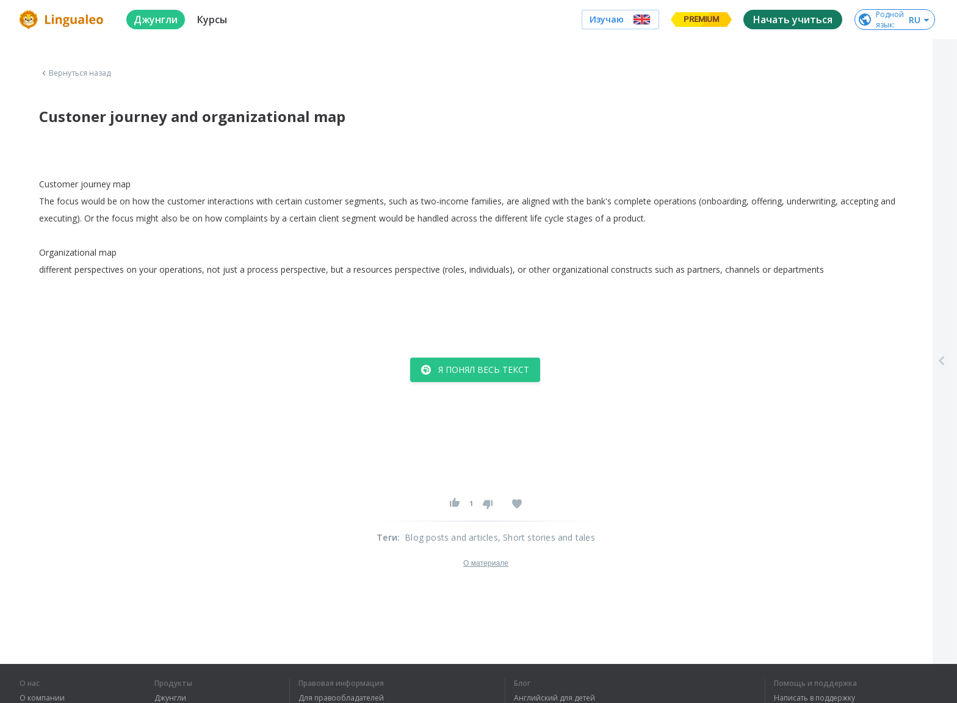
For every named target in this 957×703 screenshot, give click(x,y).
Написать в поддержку (814, 698)
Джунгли (170, 698)
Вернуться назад (75, 73)
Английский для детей (554, 698)
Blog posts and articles (451, 537)
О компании (42, 698)
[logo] (63, 19)
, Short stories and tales (546, 537)
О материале (485, 563)
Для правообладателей (341, 698)
